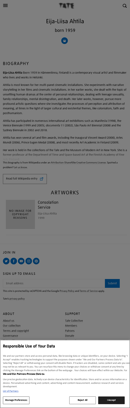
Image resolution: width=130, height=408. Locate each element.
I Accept (111, 400)
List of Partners (10, 391)
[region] (65, 374)
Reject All (82, 400)
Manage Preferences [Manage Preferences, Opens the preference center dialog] (16, 400)
